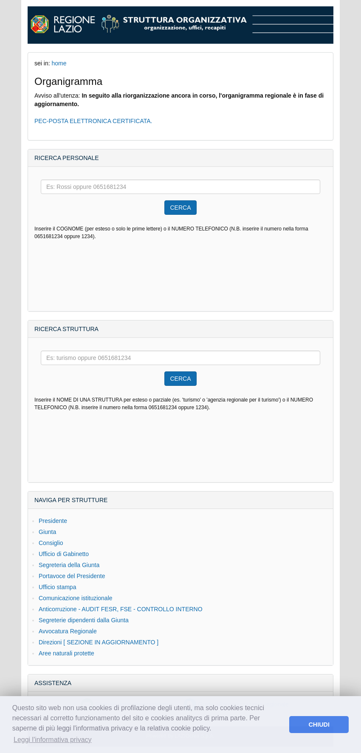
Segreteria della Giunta (69, 565)
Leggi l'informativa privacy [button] (53, 739)
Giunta (47, 531)
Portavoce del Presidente (72, 576)
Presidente (53, 520)
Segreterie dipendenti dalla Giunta (84, 620)
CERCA (180, 207)
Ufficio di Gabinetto (64, 554)
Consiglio (51, 542)
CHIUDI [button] (319, 724)
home (58, 63)
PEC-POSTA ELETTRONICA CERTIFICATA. (93, 121)
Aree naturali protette (66, 653)
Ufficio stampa (57, 587)
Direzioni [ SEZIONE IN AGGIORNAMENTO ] (98, 642)
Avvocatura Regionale (68, 631)
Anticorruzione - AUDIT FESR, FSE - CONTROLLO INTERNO (121, 609)
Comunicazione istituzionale (76, 598)
